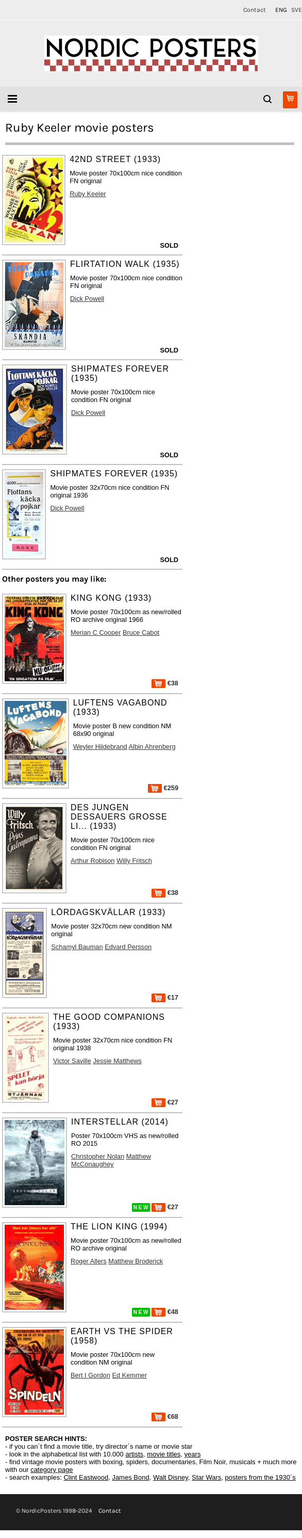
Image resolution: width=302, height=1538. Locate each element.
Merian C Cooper (96, 632)
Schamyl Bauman (77, 947)
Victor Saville (72, 1061)
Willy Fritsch (134, 860)
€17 (165, 997)
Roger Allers (89, 1261)
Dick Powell (87, 298)
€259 (163, 788)
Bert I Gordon (90, 1375)
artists (134, 1454)
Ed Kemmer (129, 1375)
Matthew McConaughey (111, 1160)
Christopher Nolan (97, 1156)
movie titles (163, 1454)
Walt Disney (170, 1477)
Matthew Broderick (135, 1261)
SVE (296, 9)
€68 (165, 1416)
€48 (165, 1312)
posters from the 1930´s (260, 1477)
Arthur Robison (92, 860)
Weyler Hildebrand (100, 746)
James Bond (130, 1477)
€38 (165, 683)
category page (51, 1469)
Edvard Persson (128, 947)
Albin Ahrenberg (152, 746)
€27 (165, 1102)
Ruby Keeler (88, 194)
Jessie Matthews (117, 1061)
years (192, 1454)
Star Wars (206, 1477)
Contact (254, 9)
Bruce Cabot (141, 632)
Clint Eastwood (85, 1477)
